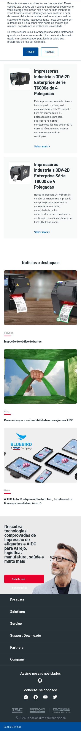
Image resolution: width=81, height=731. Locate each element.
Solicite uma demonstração (19, 580)
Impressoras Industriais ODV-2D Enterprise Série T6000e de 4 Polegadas (52, 82)
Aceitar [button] (31, 51)
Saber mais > (42, 146)
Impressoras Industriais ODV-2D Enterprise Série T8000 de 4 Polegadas (52, 175)
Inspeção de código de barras (23, 341)
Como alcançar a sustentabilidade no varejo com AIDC (38, 420)
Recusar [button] (49, 51)
